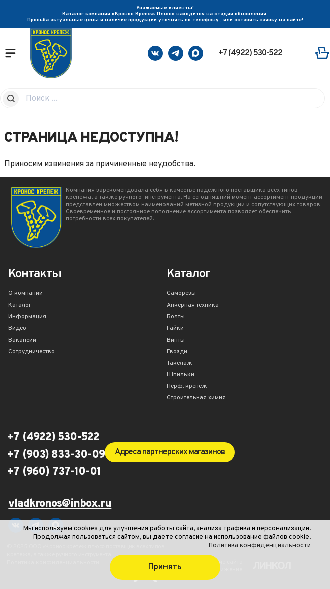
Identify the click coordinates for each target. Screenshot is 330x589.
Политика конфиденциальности (260, 545)
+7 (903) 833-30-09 (56, 455)
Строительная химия (196, 398)
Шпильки (180, 375)
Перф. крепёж (187, 386)
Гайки (175, 328)
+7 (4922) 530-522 (250, 53)
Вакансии (22, 340)
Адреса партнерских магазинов (170, 452)
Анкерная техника (193, 305)
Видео (17, 328)
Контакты (34, 275)
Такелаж (179, 363)
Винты (176, 340)
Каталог (19, 305)
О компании (25, 294)
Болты (176, 317)
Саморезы (181, 294)
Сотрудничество (31, 352)
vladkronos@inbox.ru (59, 504)
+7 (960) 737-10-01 (54, 472)
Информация (27, 317)
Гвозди (177, 352)
